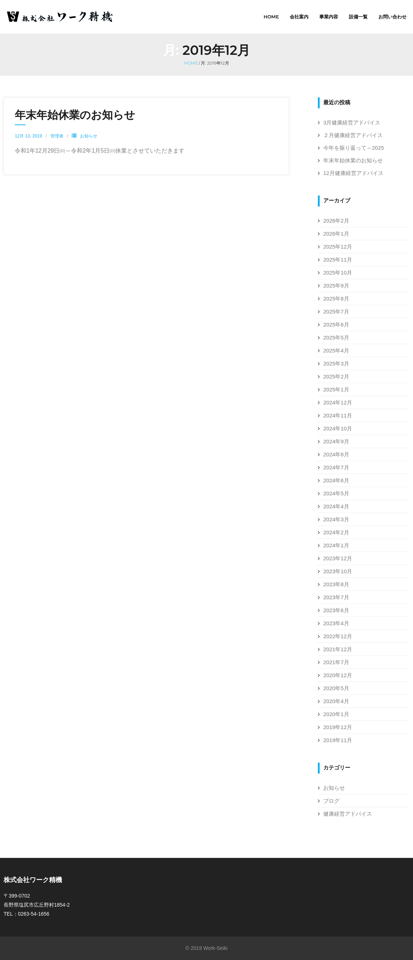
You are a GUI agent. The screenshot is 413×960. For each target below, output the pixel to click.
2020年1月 (336, 714)
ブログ (331, 801)
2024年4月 (336, 506)
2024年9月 (336, 441)
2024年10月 (337, 428)
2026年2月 (336, 221)
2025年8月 (336, 298)
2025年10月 (337, 272)
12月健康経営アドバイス (353, 173)
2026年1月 (336, 234)
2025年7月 (336, 311)
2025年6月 (336, 324)
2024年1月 (336, 545)
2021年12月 (337, 649)
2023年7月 (336, 597)
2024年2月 (336, 532)
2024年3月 (336, 519)
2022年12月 (337, 636)
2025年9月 (336, 285)
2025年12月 (337, 247)
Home (191, 63)
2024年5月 (336, 493)
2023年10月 (337, 571)
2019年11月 (337, 740)
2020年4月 (336, 701)
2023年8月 (336, 584)
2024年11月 (337, 415)
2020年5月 (336, 688)
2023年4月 (336, 623)
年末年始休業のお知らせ (75, 115)
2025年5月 (336, 337)
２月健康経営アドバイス (353, 135)
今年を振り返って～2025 (353, 148)
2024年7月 (336, 467)
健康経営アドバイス (347, 814)
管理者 (56, 136)
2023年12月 (337, 558)
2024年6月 (336, 480)
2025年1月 (336, 389)
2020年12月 (337, 675)
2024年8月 (336, 454)
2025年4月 (336, 350)
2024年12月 (337, 402)
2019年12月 (337, 727)
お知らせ (88, 136)
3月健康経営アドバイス (351, 122)
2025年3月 (336, 363)
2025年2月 (336, 376)
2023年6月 (336, 610)
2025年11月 (337, 260)
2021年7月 (336, 662)
